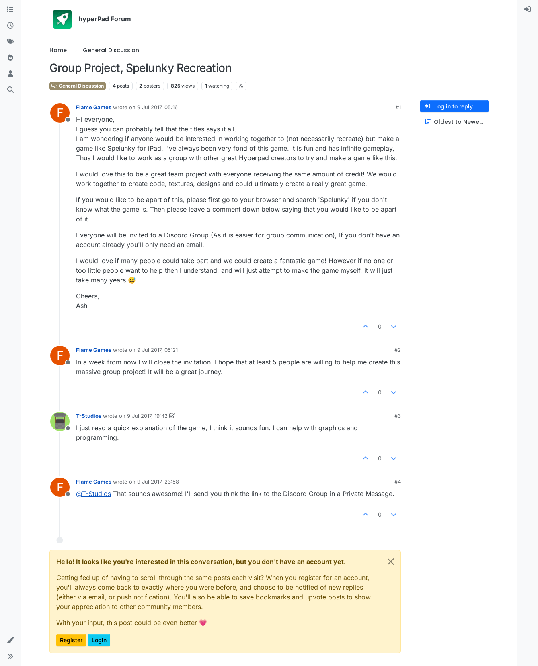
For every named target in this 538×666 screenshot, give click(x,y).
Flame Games (93, 107)
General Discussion (77, 86)
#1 (398, 107)
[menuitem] (527, 9)
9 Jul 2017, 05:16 (157, 107)
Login (99, 640)
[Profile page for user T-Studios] (60, 421)
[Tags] (10, 41)
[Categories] (10, 9)
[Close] (390, 561)
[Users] (10, 73)
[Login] (527, 9)
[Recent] (10, 25)
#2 (397, 350)
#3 (397, 416)
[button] (10, 640)
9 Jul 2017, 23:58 (158, 481)
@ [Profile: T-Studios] (93, 494)
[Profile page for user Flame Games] (60, 113)
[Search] (10, 90)
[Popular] (10, 57)
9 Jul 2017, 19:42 (147, 416)
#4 (397, 481)
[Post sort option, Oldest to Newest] (454, 122)
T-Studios (88, 416)
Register (71, 640)
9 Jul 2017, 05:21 (157, 350)
